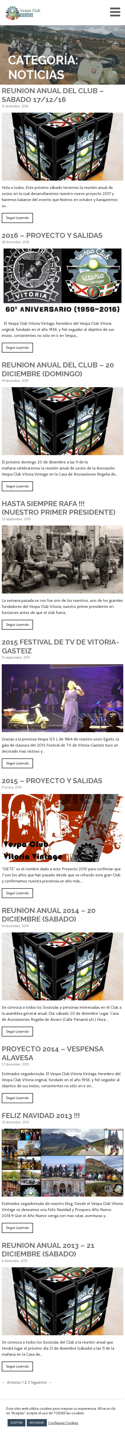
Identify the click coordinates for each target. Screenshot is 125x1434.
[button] (117, 12)
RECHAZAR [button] (37, 1422)
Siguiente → (41, 1382)
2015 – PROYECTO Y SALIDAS (52, 780)
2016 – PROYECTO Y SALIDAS (52, 235)
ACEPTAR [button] (16, 1422)
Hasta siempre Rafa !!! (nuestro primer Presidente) (58, 508)
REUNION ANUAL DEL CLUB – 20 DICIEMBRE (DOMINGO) (58, 369)
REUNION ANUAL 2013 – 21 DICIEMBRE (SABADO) (48, 1249)
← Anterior (11, 1382)
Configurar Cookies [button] (63, 1423)
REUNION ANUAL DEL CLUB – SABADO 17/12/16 (53, 95)
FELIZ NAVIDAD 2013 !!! (41, 1115)
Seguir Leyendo (17, 218)
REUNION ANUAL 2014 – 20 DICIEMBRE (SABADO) (49, 915)
